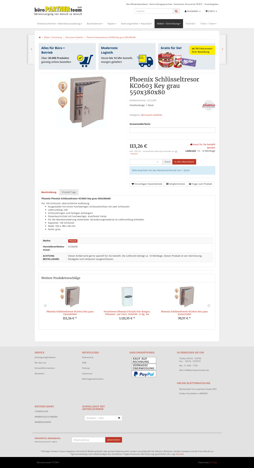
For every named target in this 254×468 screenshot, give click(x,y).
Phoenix (72, 241)
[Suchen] (153, 11)
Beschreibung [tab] (48, 192)
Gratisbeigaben (212, 4)
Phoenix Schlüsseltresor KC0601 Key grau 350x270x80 (184, 312)
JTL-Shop (213, 462)
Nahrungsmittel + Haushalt (136, 23)
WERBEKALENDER (43, 422)
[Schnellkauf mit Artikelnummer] (100, 418)
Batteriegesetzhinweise (92, 378)
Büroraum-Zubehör (151, 114)
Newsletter (40, 373)
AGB (84, 362)
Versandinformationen (45, 368)
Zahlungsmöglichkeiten (45, 357)
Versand (134, 154)
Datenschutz (87, 357)
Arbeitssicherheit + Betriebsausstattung (59, 23)
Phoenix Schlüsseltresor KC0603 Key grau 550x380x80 (69, 312)
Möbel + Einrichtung (169, 23)
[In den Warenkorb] (184, 162)
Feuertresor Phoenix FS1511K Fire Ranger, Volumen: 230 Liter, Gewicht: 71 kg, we (127, 312)
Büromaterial (95, 23)
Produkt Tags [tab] (69, 192)
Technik (190, 23)
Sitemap (86, 368)
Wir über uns (40, 362)
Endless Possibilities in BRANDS (193, 393)
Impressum (87, 373)
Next (209, 306)
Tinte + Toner (208, 23)
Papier (112, 23)
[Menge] (146, 162)
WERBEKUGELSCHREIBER (46, 416)
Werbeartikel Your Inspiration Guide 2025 (198, 389)
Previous (45, 306)
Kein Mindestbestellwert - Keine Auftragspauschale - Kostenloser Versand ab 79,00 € (164, 4)
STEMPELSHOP (41, 411)
